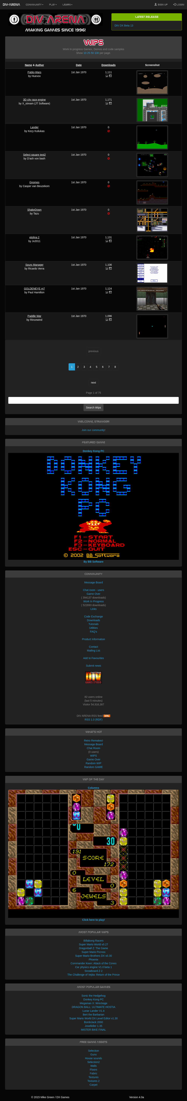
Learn (68, 4)
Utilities (93, 627)
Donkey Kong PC (93, 999)
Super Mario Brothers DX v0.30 (93, 955)
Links (93, 608)
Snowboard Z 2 (94, 970)
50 (92, 52)
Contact (93, 646)
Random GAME (93, 767)
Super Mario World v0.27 (93, 944)
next (93, 382)
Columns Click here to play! (93, 853)
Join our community (93, 430)
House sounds (93, 1058)
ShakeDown (34, 209)
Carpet (93, 1084)
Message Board (93, 582)
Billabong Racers (93, 940)
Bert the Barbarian (93, 1014)
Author (39, 65)
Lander (34, 127)
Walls (93, 1065)
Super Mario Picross (93, 951)
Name (28, 65)
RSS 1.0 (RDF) (93, 719)
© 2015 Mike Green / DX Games (50, 1097)
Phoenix (93, 959)
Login (178, 4)
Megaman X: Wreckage (93, 1003)
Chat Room (93, 748)
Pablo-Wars (34, 72)
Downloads (108, 65)
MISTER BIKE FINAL (93, 1029)
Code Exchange (93, 616)
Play (53, 4)
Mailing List (93, 650)
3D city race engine (34, 99)
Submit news (93, 665)
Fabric (93, 1073)
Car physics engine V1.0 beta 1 (93, 967)
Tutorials (93, 624)
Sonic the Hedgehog (94, 995)
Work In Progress (93, 601)
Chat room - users (93, 590)
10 (85, 52)
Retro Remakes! (93, 740)
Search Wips (93, 407)
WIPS (93, 755)
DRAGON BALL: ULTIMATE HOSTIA (93, 1007)
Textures (94, 1077)
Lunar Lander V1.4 (93, 1010)
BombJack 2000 (93, 1022)
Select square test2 (34, 154)
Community (34, 4)
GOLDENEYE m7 (34, 288)
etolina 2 (34, 237)
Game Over (93, 593)
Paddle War (34, 316)
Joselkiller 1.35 (93, 1025)
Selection (93, 1050)
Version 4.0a (136, 1097)
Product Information (93, 639)
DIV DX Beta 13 (123, 25)
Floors (93, 1069)
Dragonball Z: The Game (93, 948)
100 (96, 52)
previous (94, 351)
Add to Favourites (93, 658)
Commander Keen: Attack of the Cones (94, 963)
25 (88, 52)
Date (79, 65)
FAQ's (93, 631)
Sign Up (161, 4)
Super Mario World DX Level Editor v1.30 (93, 1018)
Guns (93, 1054)
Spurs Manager (34, 264)
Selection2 (93, 1062)
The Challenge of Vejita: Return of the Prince (93, 974)
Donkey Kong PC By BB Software (93, 506)
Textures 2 (93, 1080)
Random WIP (93, 763)
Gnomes (34, 182)
